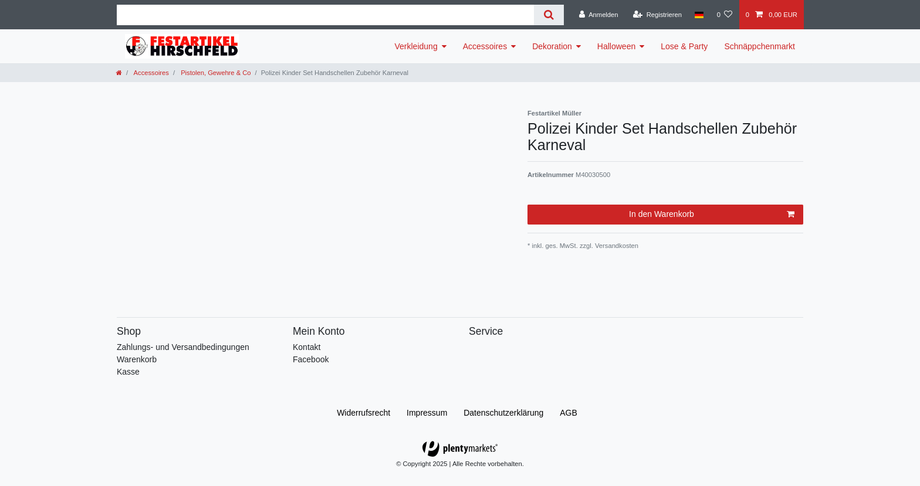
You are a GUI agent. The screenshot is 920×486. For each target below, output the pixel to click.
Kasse (128, 371)
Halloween (616, 46)
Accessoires (485, 46)
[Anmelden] (599, 14)
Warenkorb (137, 359)
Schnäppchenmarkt (759, 46)
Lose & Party (684, 46)
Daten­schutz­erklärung (503, 412)
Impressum (427, 412)
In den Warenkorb (711, 214)
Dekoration (552, 46)
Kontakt (306, 347)
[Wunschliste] (724, 14)
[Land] (699, 14)
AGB (568, 412)
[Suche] (549, 15)
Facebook (311, 359)
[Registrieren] (657, 14)
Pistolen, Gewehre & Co (215, 72)
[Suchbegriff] (325, 15)
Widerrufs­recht (363, 412)
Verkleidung (416, 46)
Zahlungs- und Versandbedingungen (183, 347)
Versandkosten (615, 245)
